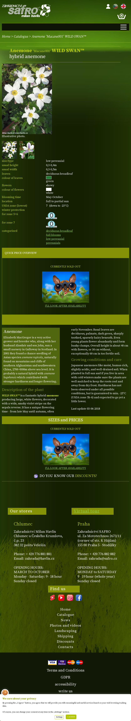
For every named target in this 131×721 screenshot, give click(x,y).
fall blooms (53, 235)
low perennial (55, 239)
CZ (114, 6)
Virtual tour (87, 511)
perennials (53, 243)
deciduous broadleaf (59, 231)
